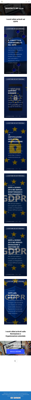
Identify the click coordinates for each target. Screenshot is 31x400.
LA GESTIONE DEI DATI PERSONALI (15, 28)
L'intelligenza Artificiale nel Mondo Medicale (18, 374)
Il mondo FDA (12, 377)
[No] (29, 395)
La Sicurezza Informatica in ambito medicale (13, 383)
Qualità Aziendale (23, 389)
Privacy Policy (17, 397)
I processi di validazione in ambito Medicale (7, 371)
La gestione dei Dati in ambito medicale (23, 372)
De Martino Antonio (10, 72)
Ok (11, 397)
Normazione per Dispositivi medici (18, 386)
